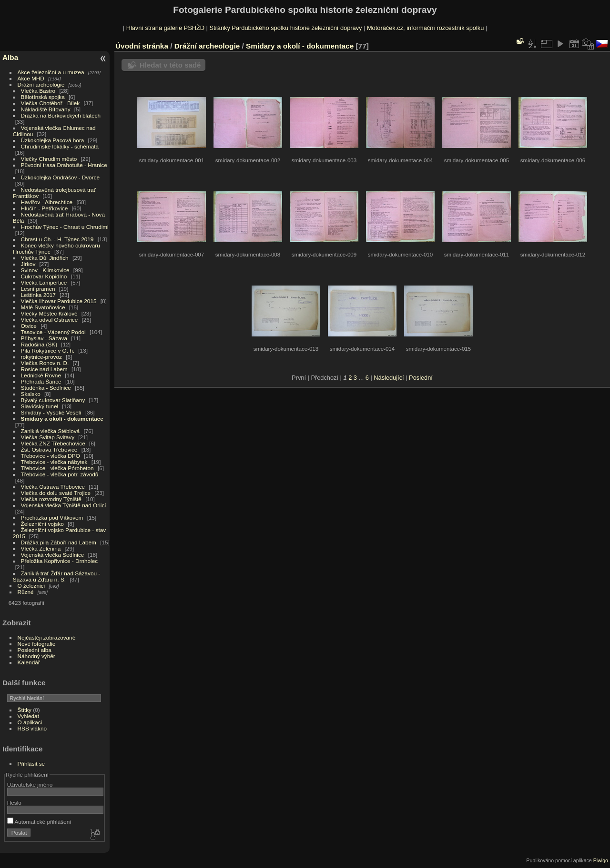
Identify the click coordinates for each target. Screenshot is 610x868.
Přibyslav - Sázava (44, 338)
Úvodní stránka (141, 46)
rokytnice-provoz (41, 357)
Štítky (24, 710)
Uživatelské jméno (29, 784)
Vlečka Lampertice (44, 282)
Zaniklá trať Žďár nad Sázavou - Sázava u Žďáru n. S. (56, 576)
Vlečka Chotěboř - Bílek (50, 103)
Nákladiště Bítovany (46, 109)
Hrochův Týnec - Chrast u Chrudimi (65, 227)
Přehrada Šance (41, 381)
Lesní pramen (38, 289)
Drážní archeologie (41, 84)
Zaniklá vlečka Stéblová (50, 431)
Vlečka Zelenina (41, 548)
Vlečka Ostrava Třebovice (53, 486)
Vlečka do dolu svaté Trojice (56, 493)
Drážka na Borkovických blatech (61, 115)
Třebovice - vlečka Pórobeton (57, 468)
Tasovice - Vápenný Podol (53, 332)
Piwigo (600, 860)
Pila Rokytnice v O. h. (47, 350)
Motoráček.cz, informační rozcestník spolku (425, 27)
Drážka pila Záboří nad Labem (58, 542)
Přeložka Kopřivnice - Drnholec (59, 561)
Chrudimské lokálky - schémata (60, 146)
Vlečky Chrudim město (49, 159)
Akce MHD (31, 78)
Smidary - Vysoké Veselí (51, 412)
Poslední (421, 377)
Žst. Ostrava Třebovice (49, 449)
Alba (10, 57)
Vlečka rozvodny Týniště (51, 499)
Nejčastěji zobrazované (47, 637)
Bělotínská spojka (43, 97)
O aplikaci (30, 722)
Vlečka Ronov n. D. (45, 363)
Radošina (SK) (39, 344)
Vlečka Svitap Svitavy (47, 437)
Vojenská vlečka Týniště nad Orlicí (63, 505)
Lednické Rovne (41, 375)
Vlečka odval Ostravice (49, 319)
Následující (389, 377)
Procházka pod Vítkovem (52, 517)
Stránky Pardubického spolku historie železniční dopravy (285, 27)
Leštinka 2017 (38, 295)
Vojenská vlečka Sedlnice (52, 555)
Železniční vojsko (43, 524)
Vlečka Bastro (38, 91)
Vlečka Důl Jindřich (45, 258)
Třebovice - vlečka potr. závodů (60, 474)
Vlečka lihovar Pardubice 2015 (59, 301)
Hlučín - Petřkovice (44, 208)
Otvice (29, 326)
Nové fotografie (37, 644)
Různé (26, 592)
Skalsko (31, 394)
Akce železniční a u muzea (51, 72)
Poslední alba (34, 650)
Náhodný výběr (36, 656)
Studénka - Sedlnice (46, 388)
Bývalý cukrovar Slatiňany (53, 400)
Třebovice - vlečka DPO (50, 456)
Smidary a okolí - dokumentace (62, 418)
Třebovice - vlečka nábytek (54, 462)
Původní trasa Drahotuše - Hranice (64, 165)
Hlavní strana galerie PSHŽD (165, 27)
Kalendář (29, 662)
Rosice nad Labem (44, 369)
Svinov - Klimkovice (45, 270)
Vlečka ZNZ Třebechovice (53, 443)
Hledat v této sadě (170, 65)
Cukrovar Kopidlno (44, 276)
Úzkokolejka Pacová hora (52, 140)
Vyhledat (28, 716)
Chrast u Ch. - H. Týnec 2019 (57, 239)
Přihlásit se (31, 763)
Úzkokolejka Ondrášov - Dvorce (60, 177)
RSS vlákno (32, 728)
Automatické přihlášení (39, 822)
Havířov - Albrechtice (47, 202)
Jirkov (28, 264)
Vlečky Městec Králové (49, 313)
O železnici (31, 585)
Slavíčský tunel (39, 406)
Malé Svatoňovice (43, 307)
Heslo (14, 802)
